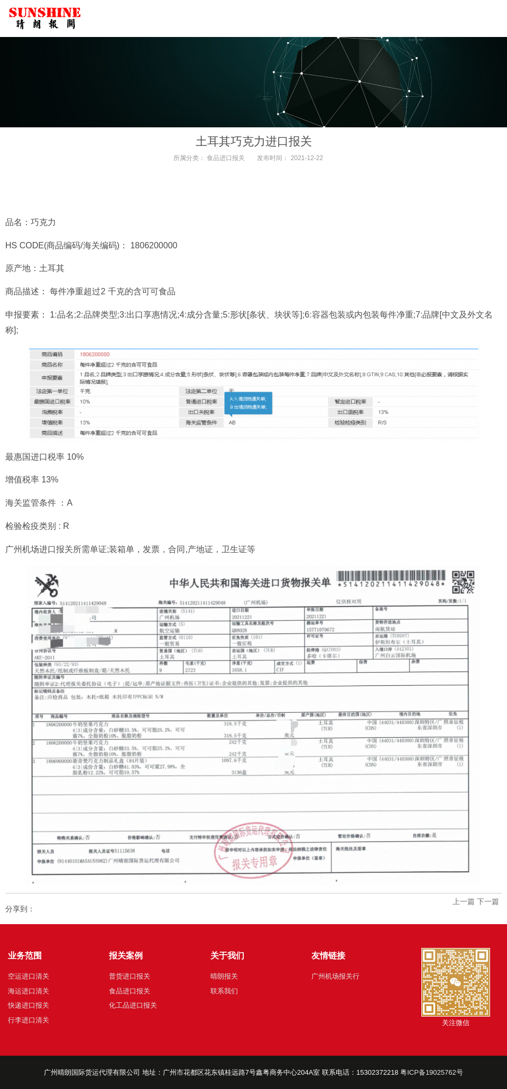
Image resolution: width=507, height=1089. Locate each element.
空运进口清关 (28, 976)
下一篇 (488, 901)
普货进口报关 (129, 976)
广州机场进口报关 (39, 549)
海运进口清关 (28, 991)
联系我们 (224, 991)
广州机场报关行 (335, 976)
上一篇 (464, 901)
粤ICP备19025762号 (431, 1072)
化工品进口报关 (133, 1005)
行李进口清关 (28, 1020)
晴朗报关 (224, 976)
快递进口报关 (28, 1005)
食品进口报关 (226, 158)
